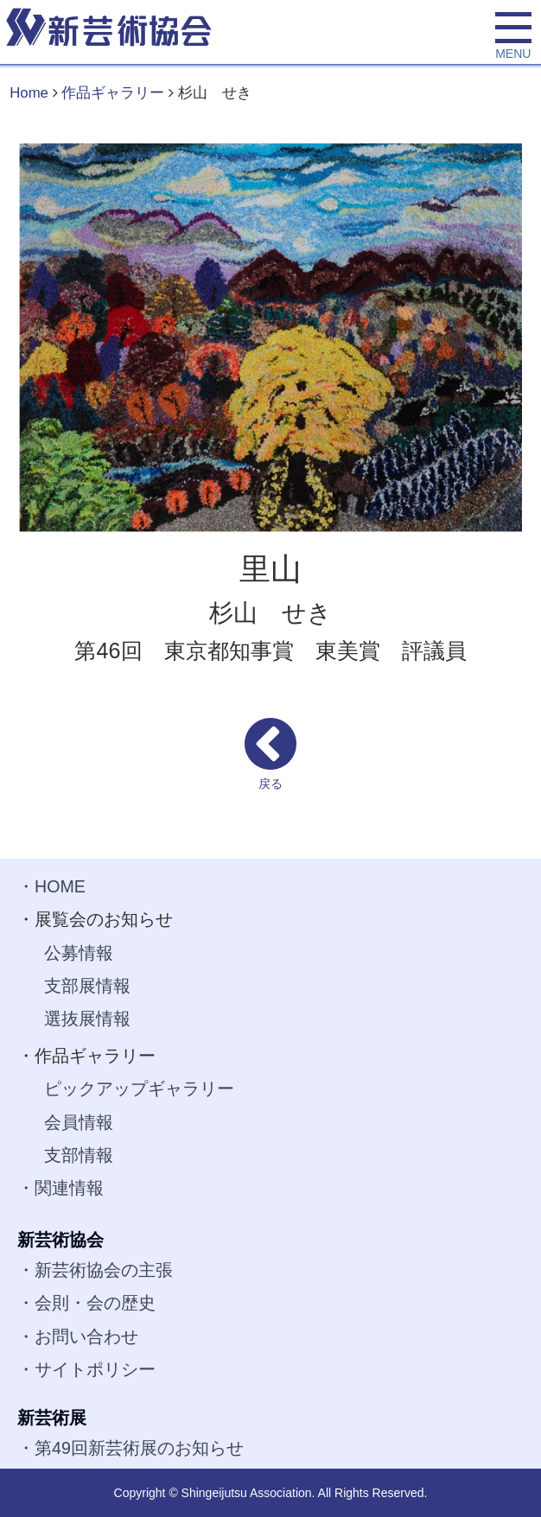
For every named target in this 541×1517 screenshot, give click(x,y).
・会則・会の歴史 (86, 1302)
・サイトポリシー (86, 1369)
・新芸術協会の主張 (95, 1269)
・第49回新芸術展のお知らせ (130, 1447)
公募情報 (78, 952)
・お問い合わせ (77, 1336)
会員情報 (78, 1122)
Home (29, 93)
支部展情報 (87, 985)
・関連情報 (60, 1187)
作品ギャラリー (112, 93)
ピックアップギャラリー (139, 1088)
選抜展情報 (87, 1018)
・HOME (51, 886)
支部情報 (78, 1155)
